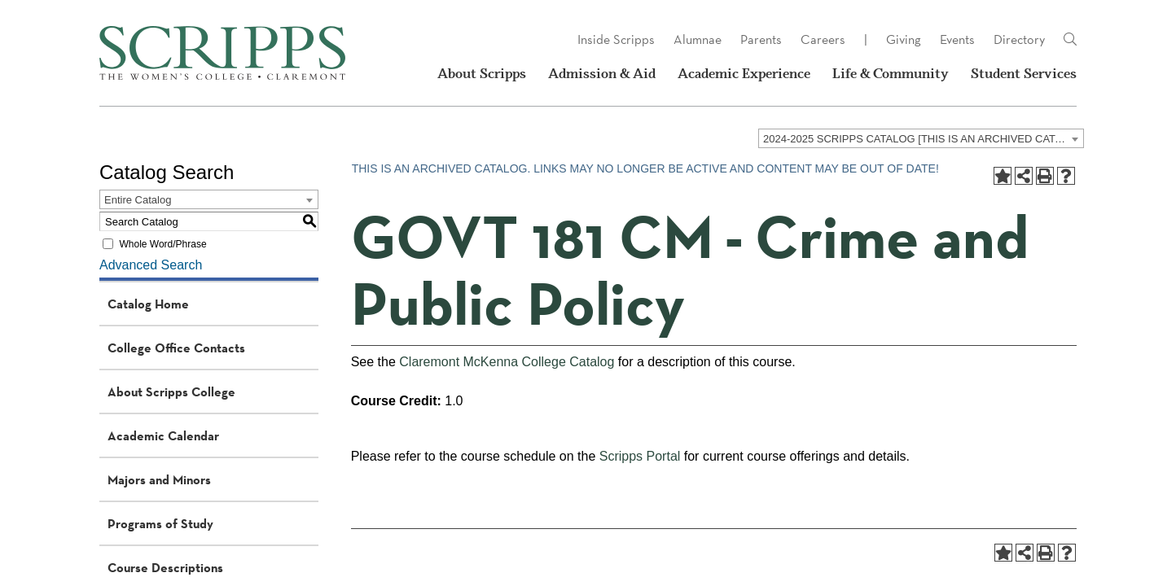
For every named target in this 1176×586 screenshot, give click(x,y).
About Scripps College (171, 391)
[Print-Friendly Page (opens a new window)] (1045, 176)
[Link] (1070, 40)
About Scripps (481, 73)
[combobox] (921, 138)
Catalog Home (148, 303)
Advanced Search (150, 265)
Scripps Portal (640, 456)
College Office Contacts (176, 347)
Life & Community (890, 73)
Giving (903, 39)
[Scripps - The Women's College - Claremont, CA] (222, 53)
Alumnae (698, 39)
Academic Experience (744, 73)
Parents (761, 39)
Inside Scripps (616, 39)
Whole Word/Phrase (162, 244)
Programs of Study (160, 523)
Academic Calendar (163, 435)
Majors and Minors (159, 479)
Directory (1019, 39)
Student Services (1024, 73)
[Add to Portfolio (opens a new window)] (1002, 176)
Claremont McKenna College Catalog (506, 362)
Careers (823, 39)
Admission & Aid (602, 73)
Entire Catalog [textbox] (137, 200)
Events (957, 39)
